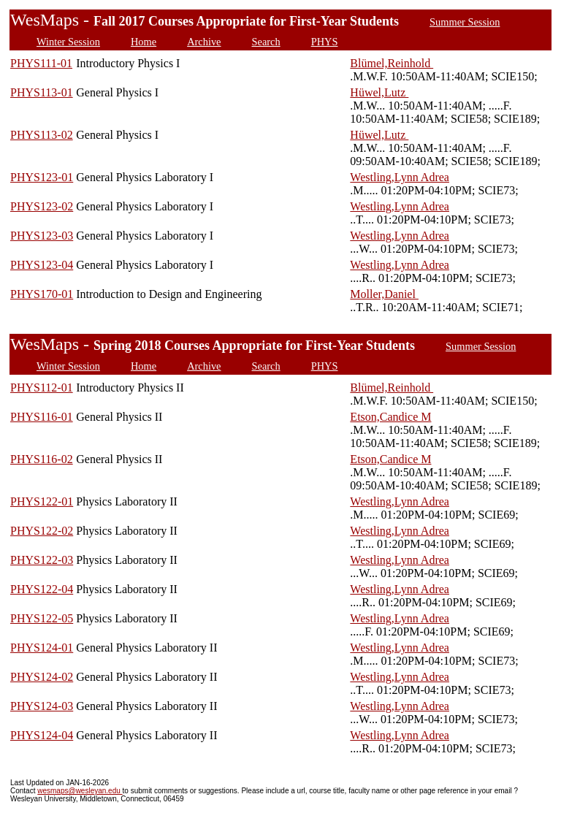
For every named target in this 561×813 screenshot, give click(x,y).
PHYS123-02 (41, 206)
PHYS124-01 (41, 647)
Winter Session (68, 41)
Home (143, 41)
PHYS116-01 (41, 417)
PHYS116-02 (41, 459)
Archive (204, 41)
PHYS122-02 (41, 530)
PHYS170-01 (41, 294)
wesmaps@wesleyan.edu (79, 791)
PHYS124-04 (41, 735)
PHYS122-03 (41, 560)
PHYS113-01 (41, 92)
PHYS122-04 (41, 589)
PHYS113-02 (41, 135)
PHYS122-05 (41, 618)
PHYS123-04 (41, 265)
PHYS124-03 (41, 706)
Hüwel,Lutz (379, 92)
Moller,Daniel (384, 294)
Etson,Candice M (390, 417)
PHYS (324, 41)
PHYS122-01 (41, 501)
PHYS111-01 (41, 63)
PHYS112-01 (41, 387)
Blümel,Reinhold (391, 63)
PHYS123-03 (41, 235)
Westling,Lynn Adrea (399, 177)
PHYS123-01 (41, 177)
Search (266, 41)
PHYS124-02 (41, 677)
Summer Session (465, 22)
